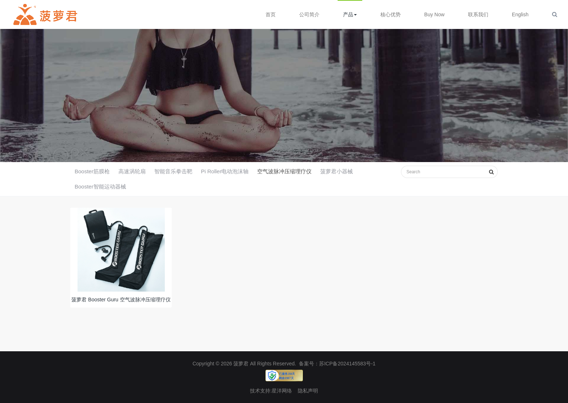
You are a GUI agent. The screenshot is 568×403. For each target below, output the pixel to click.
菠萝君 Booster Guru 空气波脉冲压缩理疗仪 (120, 302)
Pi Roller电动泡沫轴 (225, 171)
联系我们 (478, 14)
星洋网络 (282, 391)
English (520, 14)
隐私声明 (308, 391)
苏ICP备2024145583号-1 (347, 363)
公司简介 (309, 14)
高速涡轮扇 (132, 171)
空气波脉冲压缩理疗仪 (284, 171)
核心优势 (390, 14)
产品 (350, 14)
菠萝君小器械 (336, 171)
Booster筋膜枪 (92, 171)
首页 (271, 14)
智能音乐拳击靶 (173, 171)
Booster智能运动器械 (100, 186)
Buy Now (434, 14)
